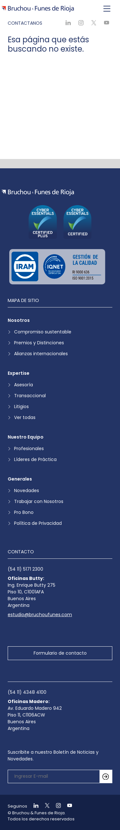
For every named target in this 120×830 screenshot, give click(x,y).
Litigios (21, 406)
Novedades (26, 490)
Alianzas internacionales (41, 353)
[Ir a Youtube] (67, 806)
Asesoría (23, 384)
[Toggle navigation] (106, 9)
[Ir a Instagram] (56, 806)
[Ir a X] (44, 806)
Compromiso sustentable (42, 332)
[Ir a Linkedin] (33, 806)
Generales (20, 479)
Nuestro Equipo (26, 437)
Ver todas (25, 417)
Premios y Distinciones (39, 343)
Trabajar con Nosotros (38, 501)
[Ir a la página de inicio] (37, 192)
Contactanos (25, 23)
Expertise (18, 373)
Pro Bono (24, 512)
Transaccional (30, 395)
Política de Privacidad (38, 523)
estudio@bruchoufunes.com (40, 614)
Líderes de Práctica (35, 459)
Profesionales (29, 448)
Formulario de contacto (60, 653)
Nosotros (19, 320)
